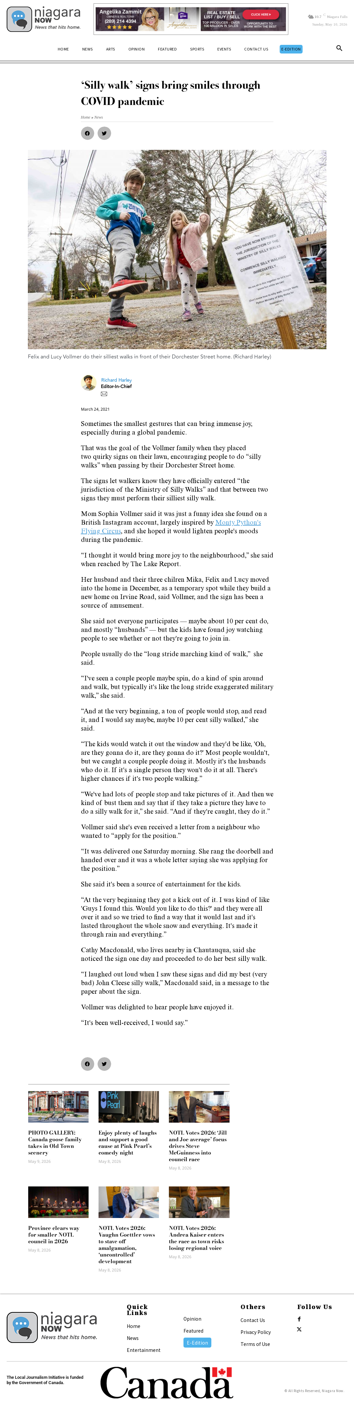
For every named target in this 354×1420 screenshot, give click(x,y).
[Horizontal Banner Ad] (191, 19)
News (133, 1338)
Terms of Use (255, 1344)
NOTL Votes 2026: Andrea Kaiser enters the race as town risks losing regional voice (196, 1238)
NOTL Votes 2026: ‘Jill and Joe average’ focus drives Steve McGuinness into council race (198, 1146)
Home (133, 1326)
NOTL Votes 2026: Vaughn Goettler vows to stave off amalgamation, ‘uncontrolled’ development (127, 1244)
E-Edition (197, 1342)
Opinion (192, 1318)
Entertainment (144, 1350)
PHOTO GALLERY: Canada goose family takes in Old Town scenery (55, 1143)
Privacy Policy (256, 1332)
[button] (339, 49)
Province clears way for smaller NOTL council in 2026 (54, 1234)
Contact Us (253, 1320)
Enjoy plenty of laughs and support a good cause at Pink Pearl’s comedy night (128, 1143)
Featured (193, 1330)
